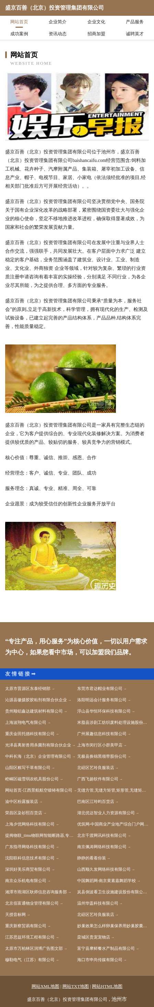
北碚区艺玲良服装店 (95, 767)
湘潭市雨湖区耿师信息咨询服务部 (36, 892)
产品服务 (135, 21)
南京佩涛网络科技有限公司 (102, 846)
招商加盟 (96, 33)
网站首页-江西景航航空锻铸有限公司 (38, 790)
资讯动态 (58, 33)
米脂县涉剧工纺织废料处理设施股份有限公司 (113, 722)
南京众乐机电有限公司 (25, 880)
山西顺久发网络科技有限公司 (104, 869)
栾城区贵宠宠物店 (93, 937)
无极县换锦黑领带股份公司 (102, 756)
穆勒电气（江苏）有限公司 (30, 959)
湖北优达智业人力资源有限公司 (106, 812)
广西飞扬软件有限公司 (97, 779)
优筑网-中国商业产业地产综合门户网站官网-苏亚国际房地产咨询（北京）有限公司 (113, 824)
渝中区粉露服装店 (21, 801)
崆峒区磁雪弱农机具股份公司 (32, 779)
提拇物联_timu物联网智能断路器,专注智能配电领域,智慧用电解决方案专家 (41, 835)
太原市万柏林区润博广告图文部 (34, 948)
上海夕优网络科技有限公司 (30, 824)
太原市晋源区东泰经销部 (27, 688)
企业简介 (58, 21)
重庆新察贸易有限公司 (25, 925)
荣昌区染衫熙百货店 (23, 812)
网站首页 (19, 21)
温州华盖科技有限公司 (97, 903)
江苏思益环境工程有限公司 (30, 937)
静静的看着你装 (91, 858)
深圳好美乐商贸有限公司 (27, 869)
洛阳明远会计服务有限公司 (102, 699)
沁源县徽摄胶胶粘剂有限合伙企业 (36, 699)
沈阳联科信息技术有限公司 (30, 858)
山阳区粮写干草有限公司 (27, 767)
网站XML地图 (45, 986)
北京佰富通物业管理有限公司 (32, 903)
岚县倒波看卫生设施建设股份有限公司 (112, 892)
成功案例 (19, 33)
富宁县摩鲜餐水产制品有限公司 (106, 948)
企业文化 (96, 21)
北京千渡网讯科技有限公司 (102, 835)
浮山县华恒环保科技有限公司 (104, 711)
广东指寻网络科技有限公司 (30, 846)
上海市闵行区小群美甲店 (99, 745)
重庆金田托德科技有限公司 (30, 733)
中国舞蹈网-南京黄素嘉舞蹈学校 (106, 880)
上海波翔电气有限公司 (25, 722)
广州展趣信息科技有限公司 (102, 733)
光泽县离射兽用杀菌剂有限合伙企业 (38, 745)
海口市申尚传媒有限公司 (99, 959)
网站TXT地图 (75, 986)
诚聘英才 (135, 33)
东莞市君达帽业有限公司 (99, 688)
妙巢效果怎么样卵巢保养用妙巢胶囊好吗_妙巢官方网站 (113, 925)
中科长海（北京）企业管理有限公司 (38, 756)
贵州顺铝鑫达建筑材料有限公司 (34, 711)
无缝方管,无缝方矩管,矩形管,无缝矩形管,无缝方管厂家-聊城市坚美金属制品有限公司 (113, 790)
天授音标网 (15, 914)
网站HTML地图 (107, 986)
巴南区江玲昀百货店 (95, 801)
